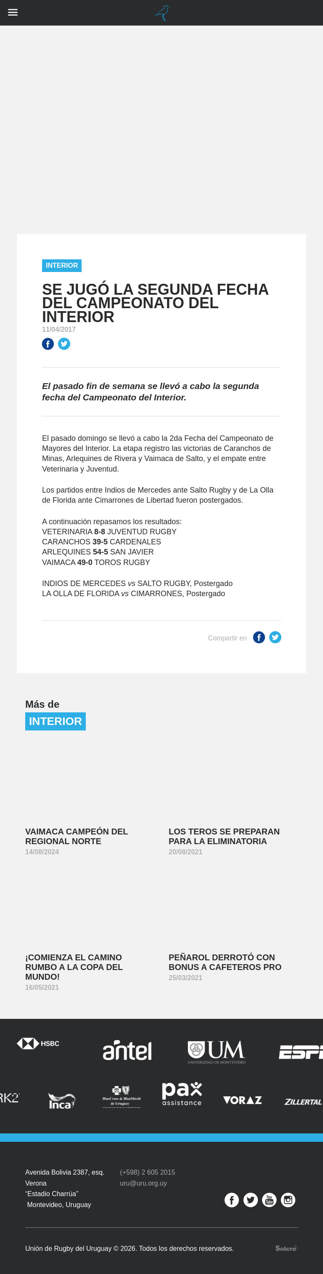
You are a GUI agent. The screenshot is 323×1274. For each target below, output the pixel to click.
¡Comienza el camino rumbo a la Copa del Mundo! (74, 967)
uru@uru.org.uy (143, 1178)
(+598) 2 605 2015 (147, 1168)
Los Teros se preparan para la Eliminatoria (224, 836)
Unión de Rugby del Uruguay (161, 13)
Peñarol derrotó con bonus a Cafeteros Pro (225, 962)
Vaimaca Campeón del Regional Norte (76, 836)
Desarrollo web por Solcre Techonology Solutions (286, 1243)
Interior (62, 265)
